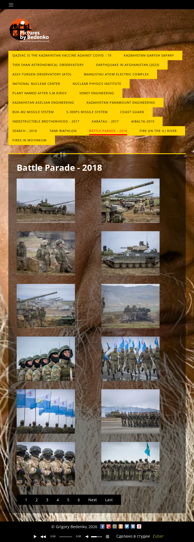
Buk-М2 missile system (33, 112)
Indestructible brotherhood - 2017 (45, 121)
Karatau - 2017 (105, 121)
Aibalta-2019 (142, 121)
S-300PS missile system (87, 112)
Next (92, 499)
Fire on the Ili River (158, 131)
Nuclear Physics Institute (97, 84)
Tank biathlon (63, 131)
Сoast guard (132, 112)
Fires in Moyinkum (29, 140)
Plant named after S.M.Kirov (39, 93)
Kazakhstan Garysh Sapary (149, 55)
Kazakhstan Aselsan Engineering (43, 102)
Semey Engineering (96, 93)
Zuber (158, 536)
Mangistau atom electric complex (116, 74)
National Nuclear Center (36, 84)
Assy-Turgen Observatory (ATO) (41, 74)
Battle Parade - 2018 (108, 131)
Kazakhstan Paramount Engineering (121, 102)
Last (109, 499)
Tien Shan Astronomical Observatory (48, 65)
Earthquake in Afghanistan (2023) (127, 65)
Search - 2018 (24, 131)
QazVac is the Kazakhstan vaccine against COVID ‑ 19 (61, 55)
